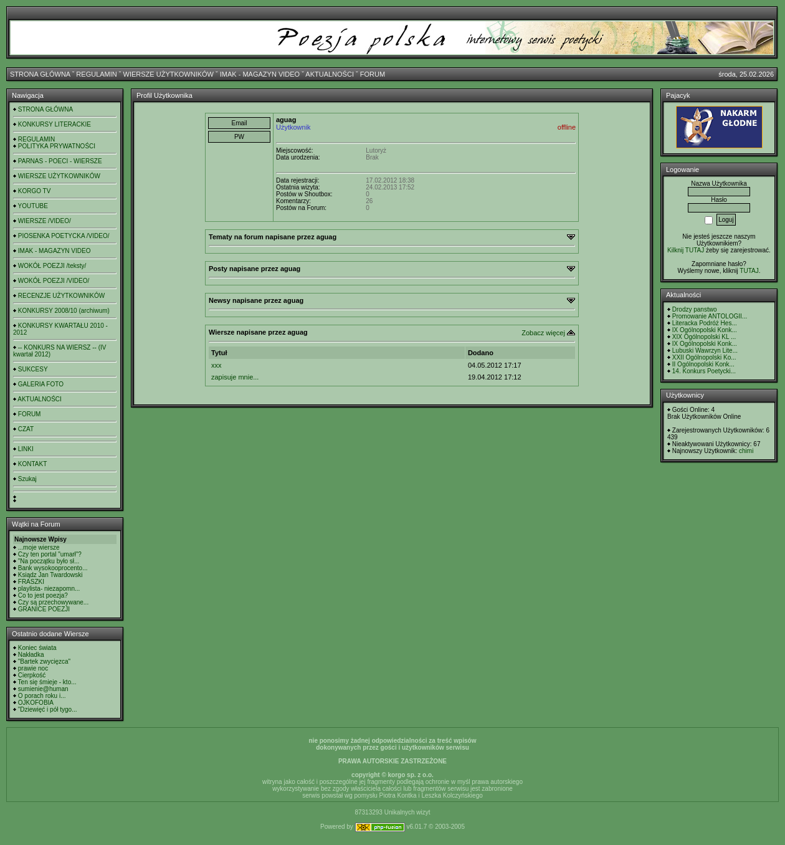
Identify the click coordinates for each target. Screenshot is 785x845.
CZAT (26, 429)
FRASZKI (31, 581)
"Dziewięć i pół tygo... (47, 709)
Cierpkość (31, 675)
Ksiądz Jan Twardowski (50, 574)
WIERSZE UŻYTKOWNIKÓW (168, 74)
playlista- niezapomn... (49, 588)
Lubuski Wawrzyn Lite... (705, 350)
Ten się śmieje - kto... (47, 682)
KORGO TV (34, 191)
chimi (746, 450)
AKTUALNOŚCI (329, 74)
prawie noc (33, 668)
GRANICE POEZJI (44, 609)
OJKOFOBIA (36, 702)
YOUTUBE (33, 206)
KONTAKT (32, 464)
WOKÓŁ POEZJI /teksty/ (52, 265)
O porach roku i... (42, 695)
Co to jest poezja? (43, 595)
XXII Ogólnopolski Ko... (704, 357)
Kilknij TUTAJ (685, 250)
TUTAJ (749, 270)
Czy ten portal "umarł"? (50, 554)
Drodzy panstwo (694, 309)
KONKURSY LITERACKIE (54, 124)
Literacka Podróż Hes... (704, 323)
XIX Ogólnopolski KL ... (704, 336)
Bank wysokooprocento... (53, 568)
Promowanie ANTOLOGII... (709, 316)
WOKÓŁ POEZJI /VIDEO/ (53, 280)
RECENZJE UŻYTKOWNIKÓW (61, 295)
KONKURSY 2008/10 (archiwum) (64, 310)
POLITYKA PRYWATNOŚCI (56, 146)
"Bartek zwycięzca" (44, 661)
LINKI (26, 449)
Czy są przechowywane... (53, 602)
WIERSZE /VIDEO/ (44, 220)
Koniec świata (37, 647)
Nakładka (31, 654)
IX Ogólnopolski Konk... (704, 330)
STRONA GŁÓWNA (40, 74)
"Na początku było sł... (49, 561)
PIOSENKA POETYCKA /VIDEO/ (64, 235)
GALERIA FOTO (41, 384)
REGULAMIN (96, 74)
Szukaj (27, 478)
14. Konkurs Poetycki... (704, 371)
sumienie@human (43, 688)
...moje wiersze (39, 547)
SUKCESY (33, 369)
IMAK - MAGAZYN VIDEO (260, 74)
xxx (216, 365)
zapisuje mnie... (235, 377)
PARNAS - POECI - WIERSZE (60, 161)
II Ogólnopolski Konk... (703, 364)
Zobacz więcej (543, 333)
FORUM (372, 74)
